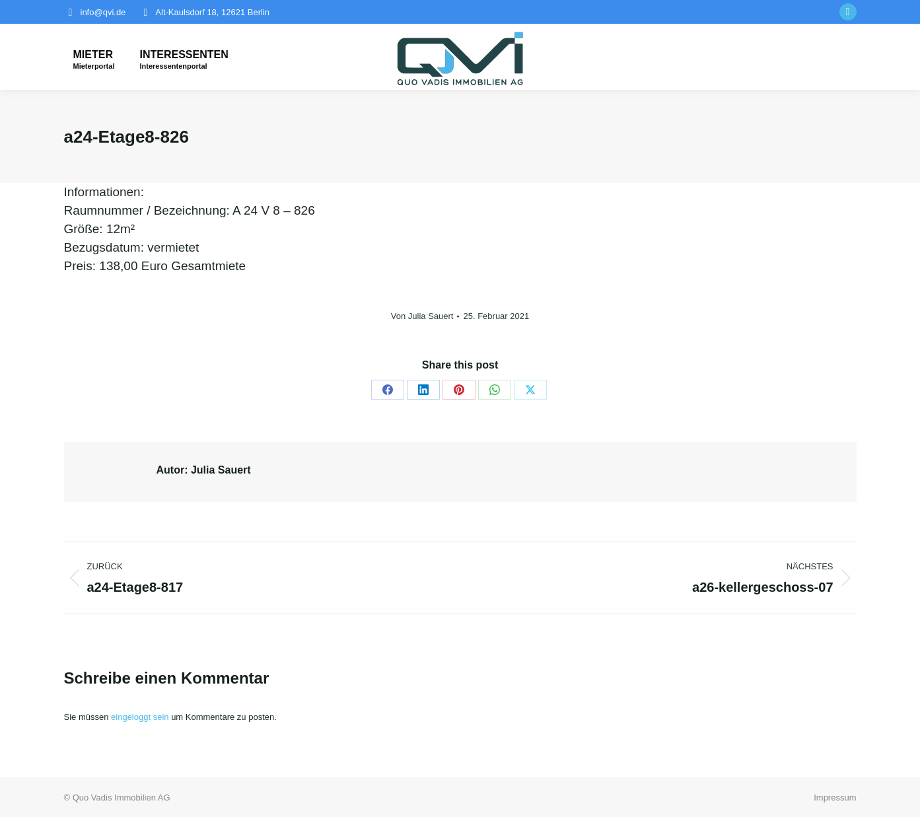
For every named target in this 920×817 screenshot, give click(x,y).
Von (422, 316)
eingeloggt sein (139, 717)
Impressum (835, 797)
